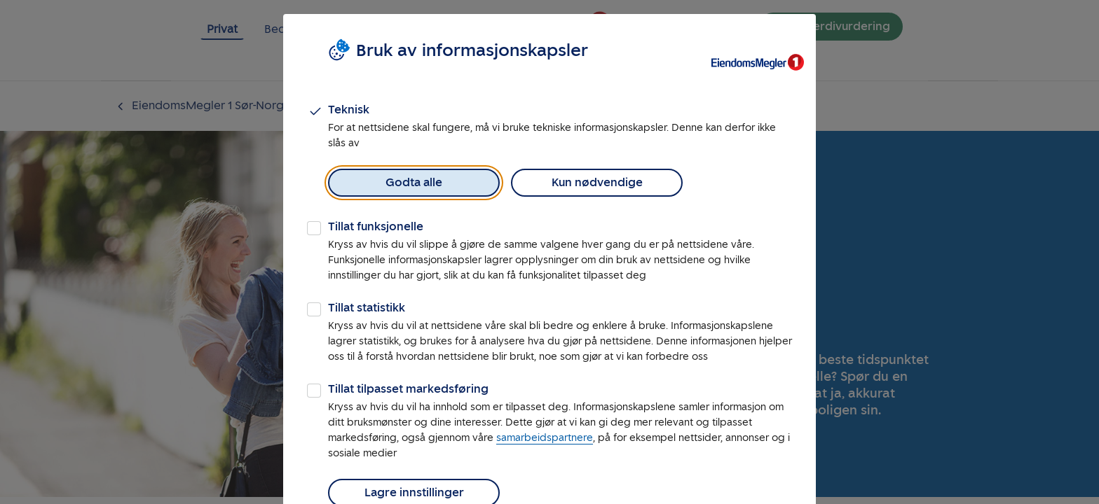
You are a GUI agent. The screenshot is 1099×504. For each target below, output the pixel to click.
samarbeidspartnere (544, 438)
